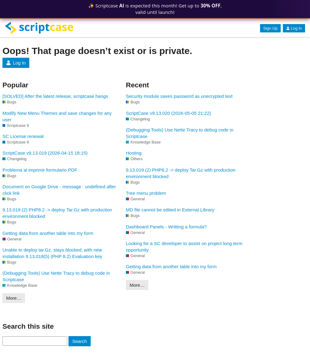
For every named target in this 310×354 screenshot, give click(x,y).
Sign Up (270, 28)
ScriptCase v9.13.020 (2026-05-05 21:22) (168, 113)
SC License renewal (22, 136)
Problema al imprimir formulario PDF (39, 170)
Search (79, 341)
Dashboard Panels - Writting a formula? (166, 226)
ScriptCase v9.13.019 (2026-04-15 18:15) (45, 153)
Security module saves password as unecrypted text (179, 96)
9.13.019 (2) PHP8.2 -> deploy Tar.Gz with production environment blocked (57, 213)
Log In (294, 28)
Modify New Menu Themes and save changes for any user (57, 116)
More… (13, 298)
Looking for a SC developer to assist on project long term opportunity (184, 246)
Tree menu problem (146, 193)
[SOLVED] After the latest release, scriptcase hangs (55, 96)
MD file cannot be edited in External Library (170, 209)
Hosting (134, 153)
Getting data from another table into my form (47, 233)
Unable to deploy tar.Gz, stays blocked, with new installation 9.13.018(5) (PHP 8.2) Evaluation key (52, 253)
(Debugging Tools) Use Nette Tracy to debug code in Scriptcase (56, 276)
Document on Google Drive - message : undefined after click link (59, 190)
